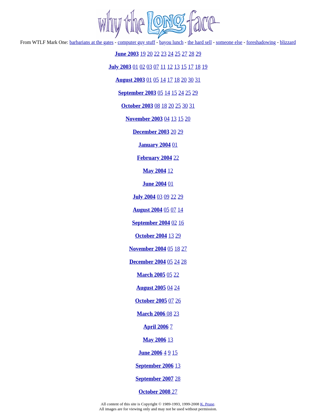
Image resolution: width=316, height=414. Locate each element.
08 (157, 106)
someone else (229, 42)
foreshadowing (261, 42)
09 (166, 197)
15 (184, 67)
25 (178, 54)
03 (149, 67)
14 (163, 80)
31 (198, 80)
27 (184, 54)
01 (135, 67)
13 (177, 67)
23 (164, 54)
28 (191, 54)
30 (190, 80)
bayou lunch (171, 42)
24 (170, 54)
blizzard (288, 42)
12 (170, 67)
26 (178, 301)
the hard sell (200, 42)
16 (181, 223)
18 (198, 67)
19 (143, 54)
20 (150, 54)
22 (157, 54)
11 (163, 67)
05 (156, 80)
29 (198, 54)
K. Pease (207, 404)
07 (156, 67)
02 (142, 67)
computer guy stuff (136, 42)
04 (167, 119)
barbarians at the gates (91, 42)
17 (190, 67)
